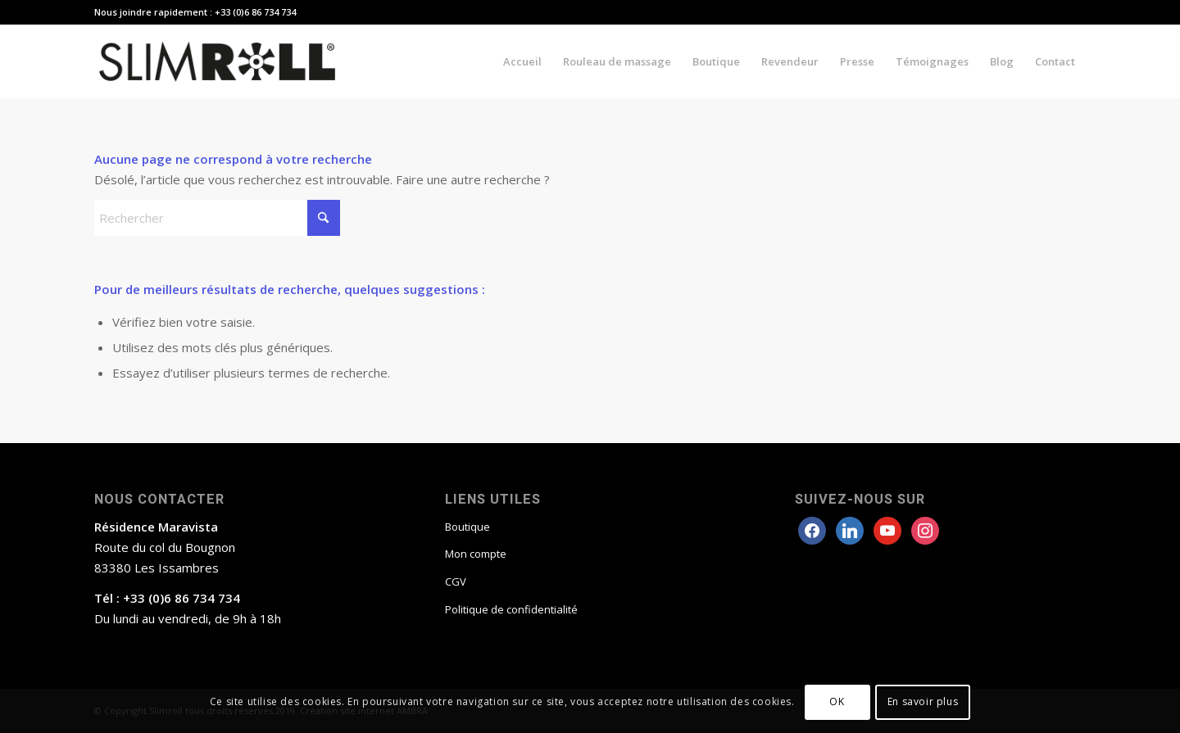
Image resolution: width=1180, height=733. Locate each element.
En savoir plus (922, 701)
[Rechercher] (217, 218)
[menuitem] (522, 61)
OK (836, 701)
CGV (455, 581)
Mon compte (475, 553)
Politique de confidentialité (511, 609)
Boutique (467, 526)
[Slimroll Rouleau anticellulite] (217, 61)
